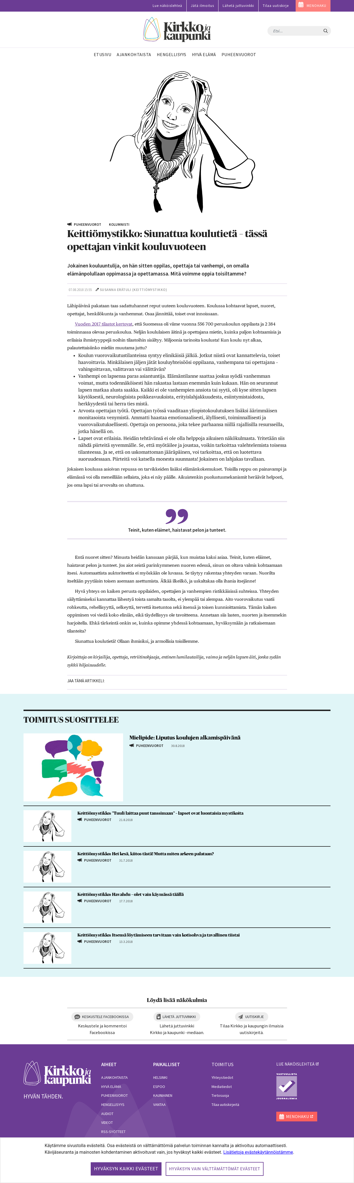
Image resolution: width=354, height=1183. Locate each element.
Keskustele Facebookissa (105, 1016)
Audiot (107, 1113)
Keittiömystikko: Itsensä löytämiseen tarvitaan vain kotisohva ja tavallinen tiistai (158, 935)
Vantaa (159, 1104)
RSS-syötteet (113, 1131)
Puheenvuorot (114, 1095)
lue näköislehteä (295, 1064)
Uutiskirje (254, 1016)
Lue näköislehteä (167, 5)
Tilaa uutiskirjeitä (225, 1104)
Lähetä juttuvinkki (238, 5)
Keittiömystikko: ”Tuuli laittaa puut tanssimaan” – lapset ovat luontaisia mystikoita (160, 813)
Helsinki (160, 1077)
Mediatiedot (222, 1086)
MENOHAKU (316, 5)
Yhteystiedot (222, 1077)
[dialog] (177, 1160)
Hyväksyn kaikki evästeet (126, 1168)
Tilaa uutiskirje (276, 5)
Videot (107, 1122)
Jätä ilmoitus (202, 5)
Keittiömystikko (150, 289)
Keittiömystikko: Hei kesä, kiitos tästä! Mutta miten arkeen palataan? (145, 854)
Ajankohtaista (114, 1077)
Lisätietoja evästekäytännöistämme (258, 1152)
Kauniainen (162, 1095)
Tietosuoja (220, 1095)
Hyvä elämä (111, 1086)
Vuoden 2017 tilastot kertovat (103, 324)
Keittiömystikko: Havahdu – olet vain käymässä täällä (130, 894)
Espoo (159, 1086)
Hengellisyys (112, 1104)
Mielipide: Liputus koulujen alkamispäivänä (185, 738)
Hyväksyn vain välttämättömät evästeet (214, 1169)
